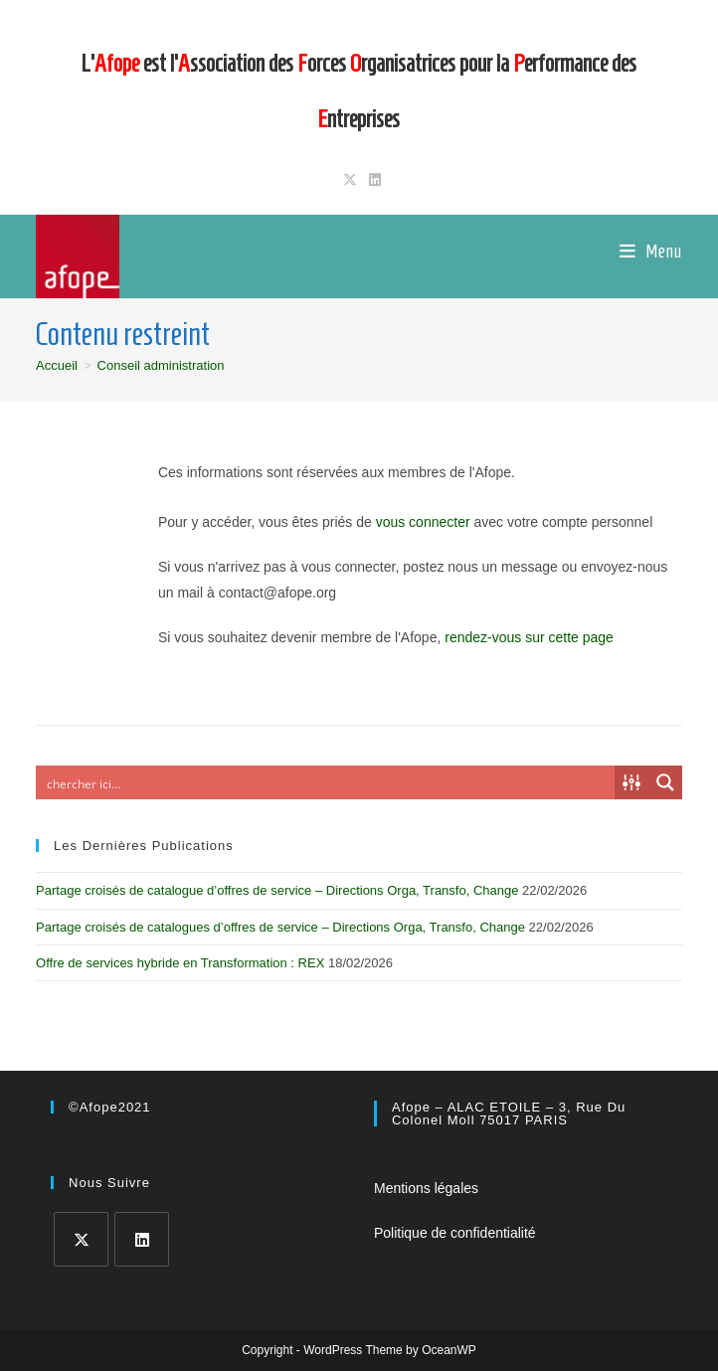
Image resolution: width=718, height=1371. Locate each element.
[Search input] (326, 782)
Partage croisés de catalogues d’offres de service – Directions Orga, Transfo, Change (280, 927)
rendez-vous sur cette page (529, 637)
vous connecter (423, 522)
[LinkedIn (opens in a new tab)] (372, 180)
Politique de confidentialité (455, 1233)
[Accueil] (57, 365)
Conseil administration (161, 365)
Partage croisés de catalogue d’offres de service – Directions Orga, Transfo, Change (277, 890)
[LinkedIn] (141, 1239)
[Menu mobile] (651, 251)
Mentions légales (426, 1188)
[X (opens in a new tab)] (350, 180)
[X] (81, 1239)
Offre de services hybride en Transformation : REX (180, 962)
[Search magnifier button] (665, 782)
